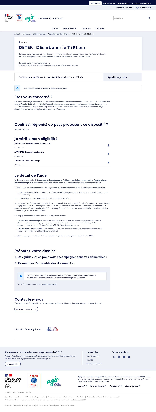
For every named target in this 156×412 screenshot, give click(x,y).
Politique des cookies (93, 397)
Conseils (55, 29)
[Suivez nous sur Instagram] (129, 357)
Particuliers (123, 3)
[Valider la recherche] (149, 18)
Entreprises (95, 3)
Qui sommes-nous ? (94, 364)
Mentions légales (69, 397)
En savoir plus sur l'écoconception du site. (62, 405)
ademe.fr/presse (132, 386)
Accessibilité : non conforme (13, 397)
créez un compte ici (48, 284)
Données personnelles (38, 397)
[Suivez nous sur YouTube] (124, 357)
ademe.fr (83, 386)
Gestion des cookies (54, 397)
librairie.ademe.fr (98, 386)
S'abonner (13, 364)
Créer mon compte (124, 8)
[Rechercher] (132, 18)
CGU (26, 397)
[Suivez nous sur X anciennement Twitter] (114, 357)
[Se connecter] (145, 8)
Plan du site (80, 397)
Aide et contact (93, 356)
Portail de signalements (111, 397)
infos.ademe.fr (115, 386)
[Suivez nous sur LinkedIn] (119, 357)
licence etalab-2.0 (79, 400)
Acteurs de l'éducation (141, 3)
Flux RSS (90, 360)
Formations (99, 29)
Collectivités (109, 3)
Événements (86, 29)
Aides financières (70, 29)
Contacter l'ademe (26, 309)
